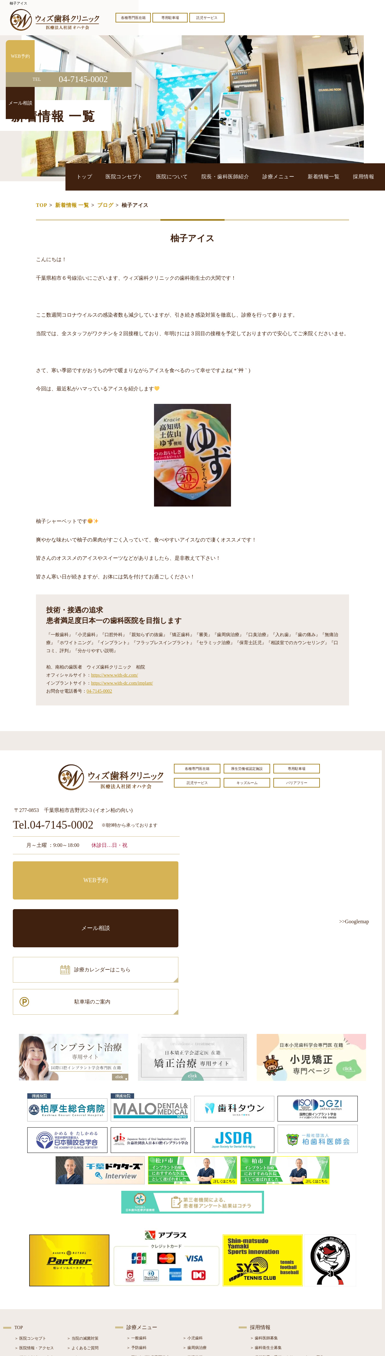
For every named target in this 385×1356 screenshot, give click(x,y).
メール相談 (139, 871)
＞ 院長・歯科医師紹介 (34, 1272)
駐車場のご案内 (140, 899)
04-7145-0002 (99, 691)
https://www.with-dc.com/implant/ (122, 683)
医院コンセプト (181, 176)
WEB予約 (53, 871)
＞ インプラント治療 (200, 1272)
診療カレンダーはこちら (60, 899)
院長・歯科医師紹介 (261, 176)
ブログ (105, 205)
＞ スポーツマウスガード (148, 1301)
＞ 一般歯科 (136, 1243)
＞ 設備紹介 (24, 1282)
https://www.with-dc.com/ (114, 675)
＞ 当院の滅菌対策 (82, 1243)
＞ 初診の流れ (26, 1291)
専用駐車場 (170, 18)
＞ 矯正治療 (193, 1281)
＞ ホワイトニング (142, 1272)
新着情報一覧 (338, 176)
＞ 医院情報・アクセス (34, 1253)
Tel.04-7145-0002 (53, 825)
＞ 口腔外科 (193, 1262)
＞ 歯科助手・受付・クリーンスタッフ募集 (287, 1262)
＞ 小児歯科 (193, 1243)
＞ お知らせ (77, 1262)
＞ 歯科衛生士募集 (266, 1252)
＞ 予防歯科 (136, 1252)
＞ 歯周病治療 (195, 1252)
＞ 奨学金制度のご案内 (34, 1262)
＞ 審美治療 (136, 1281)
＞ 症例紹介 (77, 1282)
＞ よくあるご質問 (82, 1253)
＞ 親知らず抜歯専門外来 (148, 1262)
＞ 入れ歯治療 (138, 1291)
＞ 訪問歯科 (193, 1310)
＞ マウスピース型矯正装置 (206, 1301)
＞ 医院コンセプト (30, 1243)
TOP (41, 205)
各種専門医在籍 (133, 18)
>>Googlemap (354, 921)
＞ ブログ (75, 1272)
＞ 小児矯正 (193, 1291)
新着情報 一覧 (72, 205)
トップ (151, 176)
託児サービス (207, 18)
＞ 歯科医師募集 (264, 1243)
